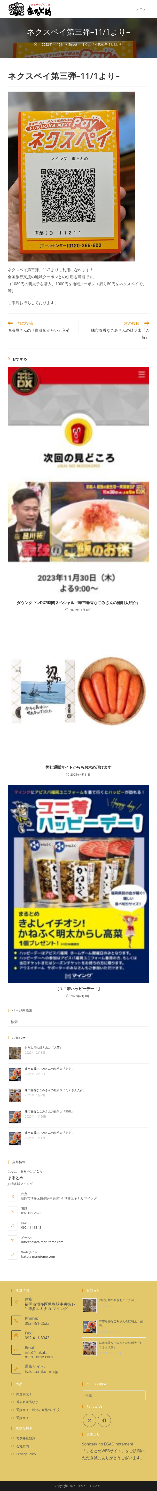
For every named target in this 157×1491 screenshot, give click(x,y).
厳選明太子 (24, 1394)
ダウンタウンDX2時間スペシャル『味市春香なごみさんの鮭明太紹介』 (79, 602)
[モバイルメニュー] (140, 9)
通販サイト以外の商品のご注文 (38, 1410)
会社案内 (22, 1446)
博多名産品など (27, 1402)
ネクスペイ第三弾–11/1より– (102, 44)
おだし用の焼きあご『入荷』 (44, 1047)
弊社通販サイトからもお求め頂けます (78, 767)
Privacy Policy (26, 1454)
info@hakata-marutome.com (42, 1242)
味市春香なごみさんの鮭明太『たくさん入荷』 (55, 1090)
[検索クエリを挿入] (78, 1021)
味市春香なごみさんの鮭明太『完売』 (49, 1069)
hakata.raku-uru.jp (41, 1371)
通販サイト (24, 1418)
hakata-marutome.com (38, 1256)
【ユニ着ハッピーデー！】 (78, 988)
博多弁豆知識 (25, 1438)
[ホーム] (35, 44)
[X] (89, 1420)
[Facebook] (104, 1420)
